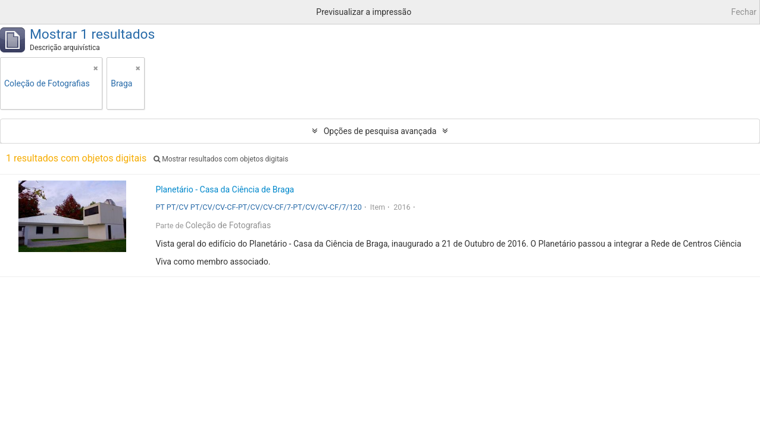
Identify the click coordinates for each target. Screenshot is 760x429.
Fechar (743, 12)
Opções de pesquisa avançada (380, 131)
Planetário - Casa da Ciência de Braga (224, 189)
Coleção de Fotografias (228, 225)
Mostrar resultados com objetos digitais (221, 159)
